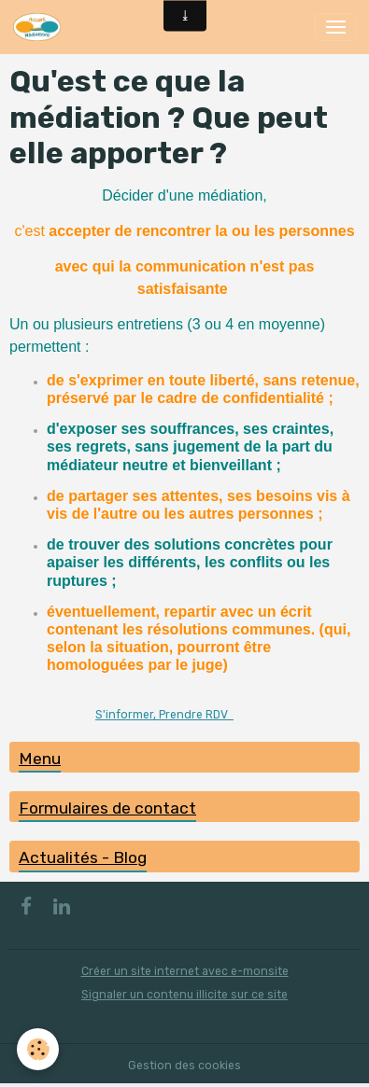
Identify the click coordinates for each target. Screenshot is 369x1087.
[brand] (40, 27)
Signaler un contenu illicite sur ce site (184, 994)
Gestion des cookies (184, 1065)
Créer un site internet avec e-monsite (185, 971)
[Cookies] (38, 1049)
